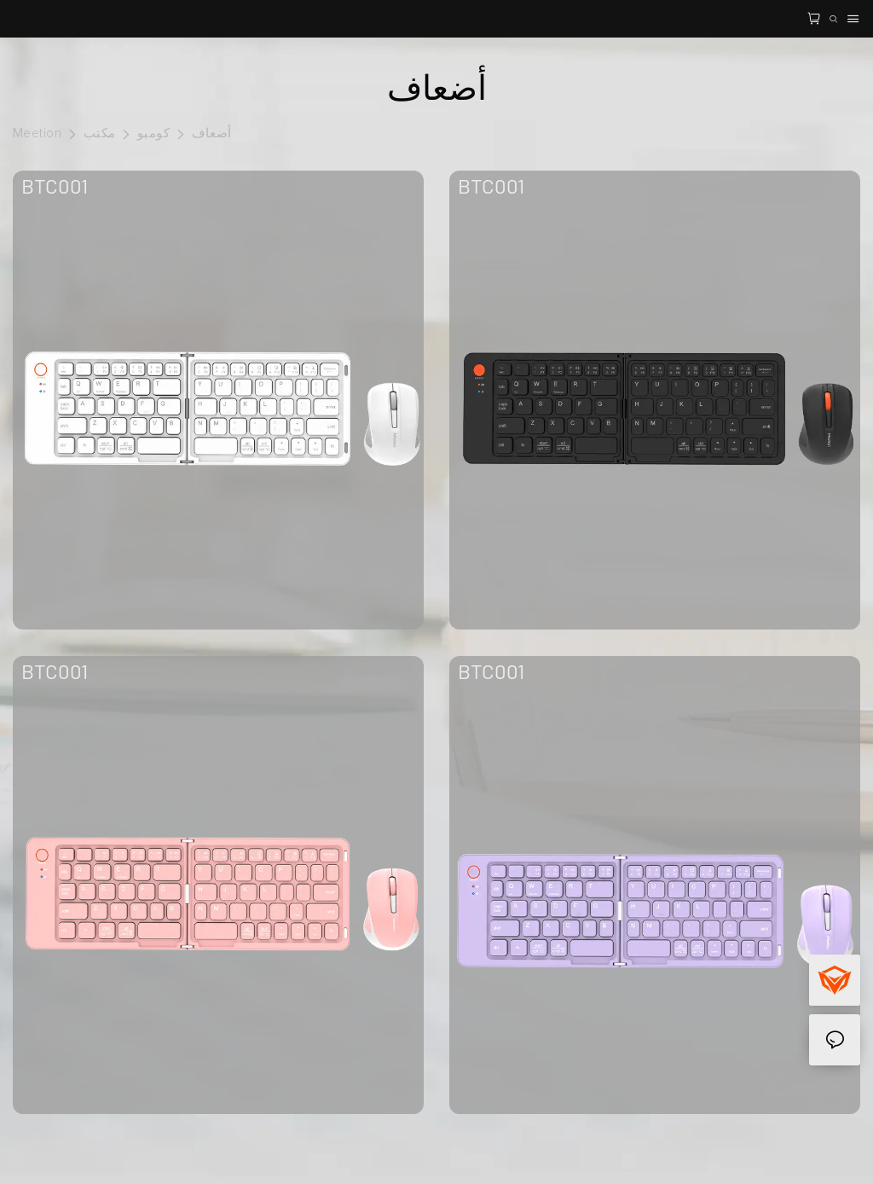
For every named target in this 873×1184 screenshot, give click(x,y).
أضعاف (212, 133)
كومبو (153, 133)
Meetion (37, 133)
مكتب (100, 133)
